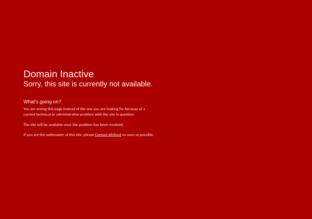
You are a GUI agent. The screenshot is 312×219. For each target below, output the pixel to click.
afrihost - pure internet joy (49, 18)
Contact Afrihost (108, 134)
